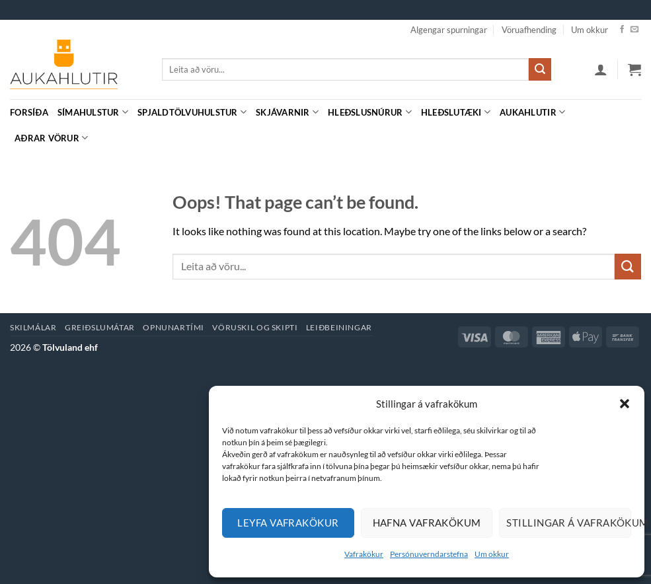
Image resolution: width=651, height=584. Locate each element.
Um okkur (492, 554)
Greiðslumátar (100, 327)
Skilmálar (33, 327)
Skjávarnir (287, 112)
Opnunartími (173, 327)
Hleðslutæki (455, 112)
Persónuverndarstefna (429, 554)
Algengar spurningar (448, 29)
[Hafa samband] (634, 29)
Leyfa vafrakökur (287, 523)
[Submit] (540, 69)
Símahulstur (92, 112)
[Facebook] (622, 29)
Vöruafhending (529, 29)
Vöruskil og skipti (254, 327)
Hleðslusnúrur (370, 112)
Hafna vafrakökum (427, 523)
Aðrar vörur (51, 137)
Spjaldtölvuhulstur (192, 112)
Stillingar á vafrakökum (568, 523)
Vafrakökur (363, 554)
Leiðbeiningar (339, 327)
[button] (624, 403)
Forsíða (29, 112)
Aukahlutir (532, 112)
